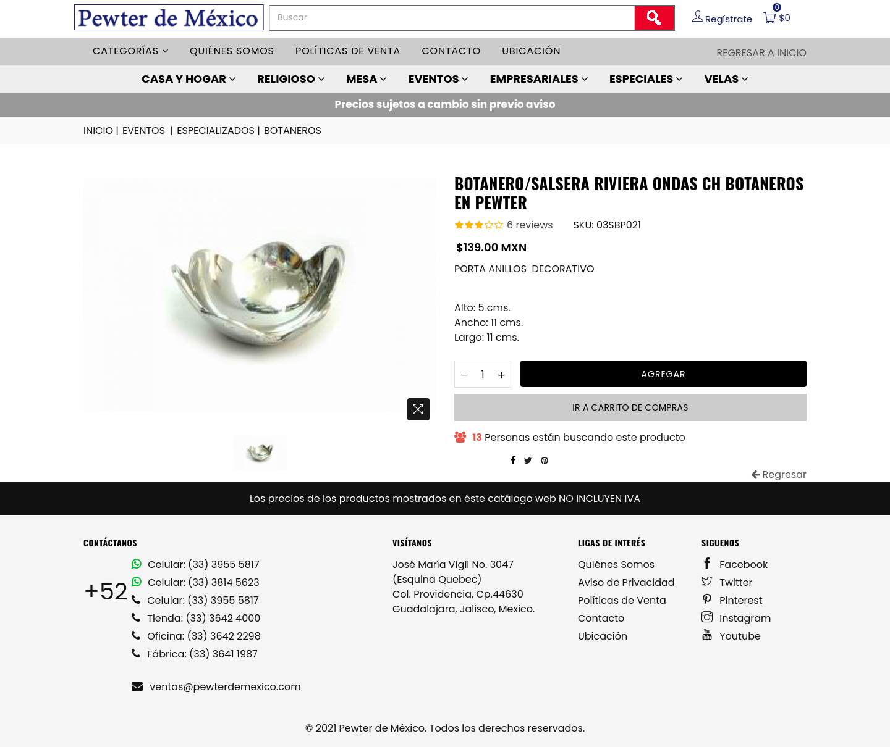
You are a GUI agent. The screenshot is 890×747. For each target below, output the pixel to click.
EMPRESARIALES (539, 78)
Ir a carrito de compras (630, 407)
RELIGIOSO (291, 78)
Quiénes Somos (616, 564)
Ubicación (531, 51)
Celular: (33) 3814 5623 (196, 582)
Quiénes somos (232, 51)
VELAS (726, 78)
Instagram (736, 618)
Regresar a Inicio (761, 53)
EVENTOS (439, 78)
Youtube (731, 636)
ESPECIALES (646, 78)
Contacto (451, 51)
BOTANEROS (292, 130)
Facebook (734, 564)
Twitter (727, 582)
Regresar (779, 474)
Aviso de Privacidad (626, 582)
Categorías (131, 51)
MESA (366, 78)
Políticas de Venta (622, 600)
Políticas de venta (347, 51)
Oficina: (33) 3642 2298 (196, 636)
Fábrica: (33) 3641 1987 (195, 654)
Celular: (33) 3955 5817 (196, 564)
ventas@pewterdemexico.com (216, 687)
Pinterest (732, 600)
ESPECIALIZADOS (219, 130)
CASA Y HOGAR (189, 78)
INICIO (102, 130)
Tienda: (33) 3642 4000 (196, 618)
